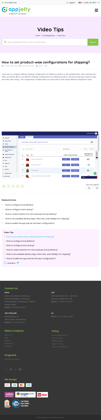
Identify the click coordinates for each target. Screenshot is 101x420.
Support (8, 340)
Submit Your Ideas (12, 359)
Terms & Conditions (60, 346)
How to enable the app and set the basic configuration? (30, 223)
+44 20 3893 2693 (65, 316)
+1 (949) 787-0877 (65, 301)
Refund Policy (57, 341)
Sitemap (8, 346)
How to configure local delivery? (19, 205)
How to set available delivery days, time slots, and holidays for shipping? (37, 218)
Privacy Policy (57, 338)
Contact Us (9, 343)
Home (38, 35)
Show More (11, 263)
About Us (8, 335)
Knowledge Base (49, 35)
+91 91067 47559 (18, 307)
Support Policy (58, 344)
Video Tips (61, 35)
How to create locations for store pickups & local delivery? (31, 214)
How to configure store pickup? (19, 209)
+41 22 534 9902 (18, 322)
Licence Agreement (60, 335)
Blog (6, 337)
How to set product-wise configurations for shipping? (30, 236)
